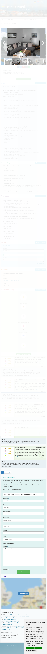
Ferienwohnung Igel (7, 624)
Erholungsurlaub (18, 626)
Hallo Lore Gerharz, (23, 557)
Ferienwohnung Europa (11, 617)
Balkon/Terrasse (10, 627)
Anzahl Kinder (6, 517)
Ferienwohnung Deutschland (10, 619)
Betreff (4, 492)
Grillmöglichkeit (18, 627)
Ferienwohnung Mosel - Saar (14, 622)
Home (2, 646)
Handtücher (3, 629)
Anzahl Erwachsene (7, 511)
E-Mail (4, 536)
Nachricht (5, 546)
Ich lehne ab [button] (38, 648)
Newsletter (6, 569)
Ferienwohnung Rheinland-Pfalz (12, 621)
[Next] (9, 472)
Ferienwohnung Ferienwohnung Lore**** (18, 614)
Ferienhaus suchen (9, 646)
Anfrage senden (23, 572)
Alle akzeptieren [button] (30, 648)
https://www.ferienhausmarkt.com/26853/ (13, 639)
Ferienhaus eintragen (18, 646)
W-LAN (8, 629)
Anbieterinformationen (24, 616)
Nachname (5, 530)
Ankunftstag (6, 498)
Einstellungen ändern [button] (31, 650)
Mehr (18, 456)
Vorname (5, 524)
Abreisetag (5, 504)
